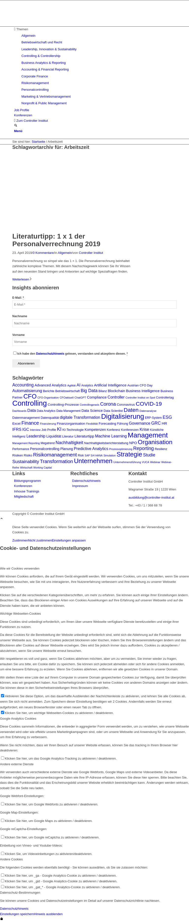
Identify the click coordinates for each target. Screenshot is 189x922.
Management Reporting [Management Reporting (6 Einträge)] (26, 443)
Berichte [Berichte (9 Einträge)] (48, 391)
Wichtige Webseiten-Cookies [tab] (20, 613)
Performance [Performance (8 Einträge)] (20, 449)
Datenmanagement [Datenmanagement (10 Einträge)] (26, 417)
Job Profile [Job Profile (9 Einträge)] (48, 430)
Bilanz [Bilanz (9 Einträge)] (102, 391)
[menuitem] (95, 66)
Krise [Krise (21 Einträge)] (144, 429)
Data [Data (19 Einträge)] (31, 410)
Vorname (18, 335)
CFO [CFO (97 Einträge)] (30, 396)
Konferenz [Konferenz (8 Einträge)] (113, 430)
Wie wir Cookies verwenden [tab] (19, 568)
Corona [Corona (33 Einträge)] (108, 404)
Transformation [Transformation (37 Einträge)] (56, 461)
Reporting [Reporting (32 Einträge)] (143, 448)
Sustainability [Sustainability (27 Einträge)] (25, 461)
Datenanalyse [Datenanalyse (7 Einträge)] (148, 410)
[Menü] (18, 131)
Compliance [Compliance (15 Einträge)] (97, 397)
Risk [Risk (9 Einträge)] (81, 455)
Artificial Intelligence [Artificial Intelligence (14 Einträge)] (110, 385)
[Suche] (15, 126)
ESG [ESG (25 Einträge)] (167, 417)
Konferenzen (23, 486)
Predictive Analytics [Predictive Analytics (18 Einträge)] (91, 448)
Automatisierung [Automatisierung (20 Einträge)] (27, 390)
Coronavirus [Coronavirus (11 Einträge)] (126, 404)
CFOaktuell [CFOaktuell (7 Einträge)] (67, 397)
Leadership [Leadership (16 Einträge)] (35, 436)
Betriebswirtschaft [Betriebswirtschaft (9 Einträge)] (67, 391)
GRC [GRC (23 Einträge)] (156, 423)
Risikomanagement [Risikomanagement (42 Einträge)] (55, 454)
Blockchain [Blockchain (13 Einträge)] (116, 391)
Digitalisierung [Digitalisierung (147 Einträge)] (122, 416)
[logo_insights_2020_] (49, 24)
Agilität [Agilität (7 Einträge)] (71, 385)
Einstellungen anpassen (69, 540)
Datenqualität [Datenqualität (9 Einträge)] (50, 417)
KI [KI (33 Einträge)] (59, 429)
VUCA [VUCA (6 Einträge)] (145, 462)
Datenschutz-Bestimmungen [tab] (20, 892)
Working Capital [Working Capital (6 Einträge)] (42, 467)
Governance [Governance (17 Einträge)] (139, 423)
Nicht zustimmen (40, 540)
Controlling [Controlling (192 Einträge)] (29, 403)
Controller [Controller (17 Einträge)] (116, 397)
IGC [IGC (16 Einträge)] (25, 429)
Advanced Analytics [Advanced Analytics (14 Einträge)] (50, 385)
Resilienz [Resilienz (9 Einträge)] (161, 449)
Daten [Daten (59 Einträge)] (131, 410)
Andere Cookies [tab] (11, 859)
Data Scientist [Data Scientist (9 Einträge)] (113, 411)
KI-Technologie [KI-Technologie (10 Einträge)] (73, 430)
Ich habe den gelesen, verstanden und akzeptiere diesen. (72, 353)
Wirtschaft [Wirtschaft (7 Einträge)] (26, 467)
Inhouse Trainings (26, 491)
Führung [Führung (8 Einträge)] (122, 423)
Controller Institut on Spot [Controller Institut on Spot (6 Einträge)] (140, 397)
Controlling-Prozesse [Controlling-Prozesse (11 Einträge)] (63, 404)
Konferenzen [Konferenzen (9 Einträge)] (130, 430)
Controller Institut (91, 253)
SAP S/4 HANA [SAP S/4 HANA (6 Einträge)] (94, 455)
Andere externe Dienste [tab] (17, 764)
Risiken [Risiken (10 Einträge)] (17, 455)
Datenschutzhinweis (50, 353)
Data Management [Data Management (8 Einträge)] (68, 411)
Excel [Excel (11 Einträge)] (16, 423)
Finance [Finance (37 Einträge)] (30, 423)
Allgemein (65, 253)
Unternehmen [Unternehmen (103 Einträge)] (93, 460)
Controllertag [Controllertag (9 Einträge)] (165, 397)
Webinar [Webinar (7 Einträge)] (155, 462)
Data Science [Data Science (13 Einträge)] (92, 411)
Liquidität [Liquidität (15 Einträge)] (53, 436)
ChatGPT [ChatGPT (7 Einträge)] (80, 397)
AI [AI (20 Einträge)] (78, 385)
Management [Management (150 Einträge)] (148, 435)
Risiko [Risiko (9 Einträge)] (28, 455)
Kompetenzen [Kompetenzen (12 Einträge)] (95, 430)
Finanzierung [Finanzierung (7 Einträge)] (48, 423)
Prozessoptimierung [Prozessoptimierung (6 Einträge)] (120, 449)
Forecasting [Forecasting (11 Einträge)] (107, 423)
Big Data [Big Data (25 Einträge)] (89, 390)
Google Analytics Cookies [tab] (18, 718)
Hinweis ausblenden (48, 914)
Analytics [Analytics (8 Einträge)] (87, 385)
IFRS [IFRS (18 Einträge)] (16, 429)
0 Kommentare (43, 253)
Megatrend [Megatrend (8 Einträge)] (48, 443)
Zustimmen (20, 540)
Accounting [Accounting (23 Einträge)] (23, 385)
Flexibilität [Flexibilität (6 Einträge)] (92, 423)
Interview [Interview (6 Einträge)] (35, 429)
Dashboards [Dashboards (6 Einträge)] (19, 410)
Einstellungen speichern (17, 914)
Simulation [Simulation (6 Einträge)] (109, 455)
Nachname (19, 316)
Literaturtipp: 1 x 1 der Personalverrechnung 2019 (56, 240)
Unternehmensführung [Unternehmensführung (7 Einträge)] (127, 462)
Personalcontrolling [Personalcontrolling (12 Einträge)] (44, 449)
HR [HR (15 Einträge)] (164, 423)
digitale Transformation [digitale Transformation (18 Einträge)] (80, 417)
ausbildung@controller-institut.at (151, 497)
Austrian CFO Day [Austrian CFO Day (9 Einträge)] (140, 385)
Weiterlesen (22, 279)
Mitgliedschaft (23, 496)
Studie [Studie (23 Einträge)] (149, 454)
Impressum (80, 486)
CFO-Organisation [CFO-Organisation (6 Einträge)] (48, 397)
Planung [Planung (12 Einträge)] (66, 449)
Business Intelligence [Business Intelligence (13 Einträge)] (143, 391)
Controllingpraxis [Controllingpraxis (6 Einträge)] (89, 404)
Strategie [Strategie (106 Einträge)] (129, 454)
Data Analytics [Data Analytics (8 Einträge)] (46, 411)
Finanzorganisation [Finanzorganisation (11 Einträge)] (71, 423)
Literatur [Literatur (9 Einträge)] (68, 436)
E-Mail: (18, 297)
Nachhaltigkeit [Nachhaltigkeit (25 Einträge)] (69, 442)
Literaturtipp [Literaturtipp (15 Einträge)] (84, 436)
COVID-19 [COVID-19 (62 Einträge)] (149, 403)
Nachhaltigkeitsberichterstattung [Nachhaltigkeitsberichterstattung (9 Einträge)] (106, 443)
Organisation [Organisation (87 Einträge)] (155, 442)
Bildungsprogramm (27, 481)
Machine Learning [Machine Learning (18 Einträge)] (111, 436)
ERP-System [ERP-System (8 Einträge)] (153, 417)
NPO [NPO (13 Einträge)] (133, 443)
